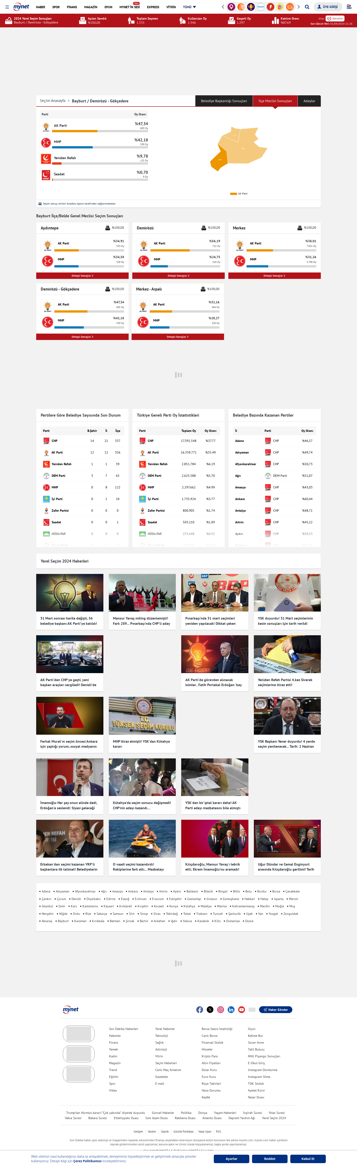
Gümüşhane (231, 890)
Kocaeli (159, 898)
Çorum (61, 890)
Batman (115, 913)
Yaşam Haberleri (225, 1104)
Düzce (249, 913)
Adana (46, 883)
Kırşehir (143, 898)
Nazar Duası (256, 1089)
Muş (292, 898)
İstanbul (47, 898)
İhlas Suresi (277, 1104)
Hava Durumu (211, 1082)
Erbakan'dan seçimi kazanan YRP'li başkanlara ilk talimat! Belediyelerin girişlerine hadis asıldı (68, 860)
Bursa (276, 883)
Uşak (249, 905)
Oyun (251, 1020)
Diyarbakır (94, 890)
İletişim (138, 1123)
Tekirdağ (172, 905)
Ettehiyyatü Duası (126, 1109)
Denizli (76, 890)
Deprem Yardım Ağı (242, 1109)
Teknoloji (161, 1027)
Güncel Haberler (163, 1104)
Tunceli (218, 905)
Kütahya (189, 898)
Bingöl (222, 883)
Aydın (177, 883)
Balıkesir (192, 883)
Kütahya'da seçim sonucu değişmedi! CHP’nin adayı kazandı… (142, 801)
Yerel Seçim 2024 (274, 1109)
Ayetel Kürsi (256, 1082)
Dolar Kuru (209, 1061)
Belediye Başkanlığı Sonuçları (224, 101)
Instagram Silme (259, 1068)
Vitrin (159, 1048)
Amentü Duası (212, 1109)
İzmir (62, 898)
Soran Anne (256, 1034)
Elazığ (125, 890)
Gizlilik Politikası (183, 1123)
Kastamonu (90, 898)
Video (113, 1082)
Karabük (203, 913)
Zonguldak (290, 905)
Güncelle (335, 18)
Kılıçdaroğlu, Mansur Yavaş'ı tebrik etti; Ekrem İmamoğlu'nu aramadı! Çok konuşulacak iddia (212, 860)
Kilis (217, 913)
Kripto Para (210, 1048)
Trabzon (201, 905)
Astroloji (161, 1041)
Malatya (206, 898)
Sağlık (159, 1034)
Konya (173, 898)
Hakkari (250, 890)
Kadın (113, 1048)
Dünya (202, 1104)
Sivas (157, 905)
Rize (88, 905)
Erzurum (158, 890)
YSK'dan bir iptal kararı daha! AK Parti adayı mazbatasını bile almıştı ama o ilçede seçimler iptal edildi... (212, 803)
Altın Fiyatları (211, 1055)
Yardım (152, 1123)
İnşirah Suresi (252, 1104)
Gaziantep (194, 890)
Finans (113, 1034)
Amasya (117, 883)
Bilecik (208, 883)
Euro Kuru (209, 1068)
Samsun (118, 905)
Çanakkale (293, 883)
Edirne (110, 890)
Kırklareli (125, 898)
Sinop (144, 905)
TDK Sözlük (256, 1075)
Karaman (80, 913)
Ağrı (104, 883)
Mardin (265, 898)
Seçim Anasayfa (55, 101)
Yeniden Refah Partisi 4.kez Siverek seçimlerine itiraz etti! (285, 682)
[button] (7, 7)
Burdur (262, 883)
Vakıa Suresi (73, 1109)
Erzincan (141, 890)
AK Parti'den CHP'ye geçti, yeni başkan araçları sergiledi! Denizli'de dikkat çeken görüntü (68, 684)
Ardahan (159, 913)
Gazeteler (161, 1068)
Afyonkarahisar (85, 883)
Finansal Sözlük (212, 1034)
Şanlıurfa (234, 905)
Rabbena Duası (185, 1109)
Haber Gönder (276, 1001)
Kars (74, 898)
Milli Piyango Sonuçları (264, 1048)
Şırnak (130, 913)
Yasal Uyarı (204, 1123)
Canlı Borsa (209, 1027)
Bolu (248, 883)
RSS (218, 1123)
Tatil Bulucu (256, 1041)
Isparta (278, 890)
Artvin (163, 883)
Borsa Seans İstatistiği (217, 1020)
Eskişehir (175, 890)
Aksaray (47, 913)
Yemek (113, 1041)
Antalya (148, 883)
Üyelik (165, 1123)
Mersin (293, 890)
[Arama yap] (307, 7)
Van (260, 905)
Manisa (222, 898)
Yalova (187, 913)
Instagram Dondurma (262, 1061)
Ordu (76, 905)
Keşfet (206, 1089)
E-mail (159, 1075)
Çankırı (46, 890)
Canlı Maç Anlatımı (168, 1061)
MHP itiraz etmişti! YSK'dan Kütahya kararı (141, 744)
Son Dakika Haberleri (123, 1020)
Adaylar (309, 101)
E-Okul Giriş (256, 1055)
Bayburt (63, 913)
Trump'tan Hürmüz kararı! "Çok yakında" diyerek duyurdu (105, 1104)
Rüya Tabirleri (211, 1075)
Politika (186, 1104)
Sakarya (102, 905)
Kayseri (109, 898)
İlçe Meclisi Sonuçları (275, 101)
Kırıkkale (98, 913)
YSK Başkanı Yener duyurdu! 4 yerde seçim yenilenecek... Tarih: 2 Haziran (286, 744)
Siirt (132, 905)
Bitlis (236, 883)
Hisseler (207, 1041)
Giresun (212, 890)
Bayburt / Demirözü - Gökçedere (100, 101)
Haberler (115, 1027)
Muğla (279, 898)
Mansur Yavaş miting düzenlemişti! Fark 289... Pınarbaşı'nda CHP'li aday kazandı (141, 623)
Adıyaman (62, 883)
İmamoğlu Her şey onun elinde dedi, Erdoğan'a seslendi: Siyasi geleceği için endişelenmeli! (68, 803)
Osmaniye (233, 913)
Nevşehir (48, 905)
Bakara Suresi (97, 1109)
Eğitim (113, 1068)
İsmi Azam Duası (156, 1109)
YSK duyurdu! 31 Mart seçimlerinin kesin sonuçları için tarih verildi (285, 620)
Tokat (187, 905)
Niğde (63, 905)
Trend (113, 1061)
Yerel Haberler (165, 1020)
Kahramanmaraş (243, 898)
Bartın (144, 913)
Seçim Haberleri (166, 1055)
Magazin (115, 1055)
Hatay (264, 890)
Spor (112, 1075)
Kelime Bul (255, 1027)
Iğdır (174, 913)
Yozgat (273, 905)
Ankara (133, 883)
